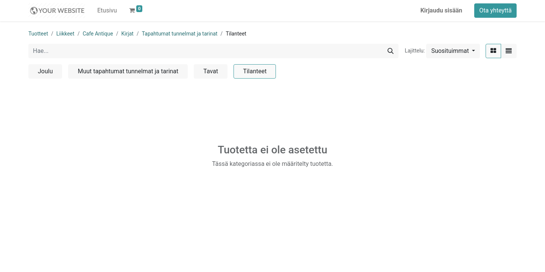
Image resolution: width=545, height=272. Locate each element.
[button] (453, 51)
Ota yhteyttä (495, 10)
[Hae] (391, 51)
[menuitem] (107, 10)
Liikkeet (65, 34)
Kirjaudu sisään (441, 10)
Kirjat (127, 34)
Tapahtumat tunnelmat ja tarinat (180, 34)
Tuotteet (38, 34)
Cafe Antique (98, 34)
